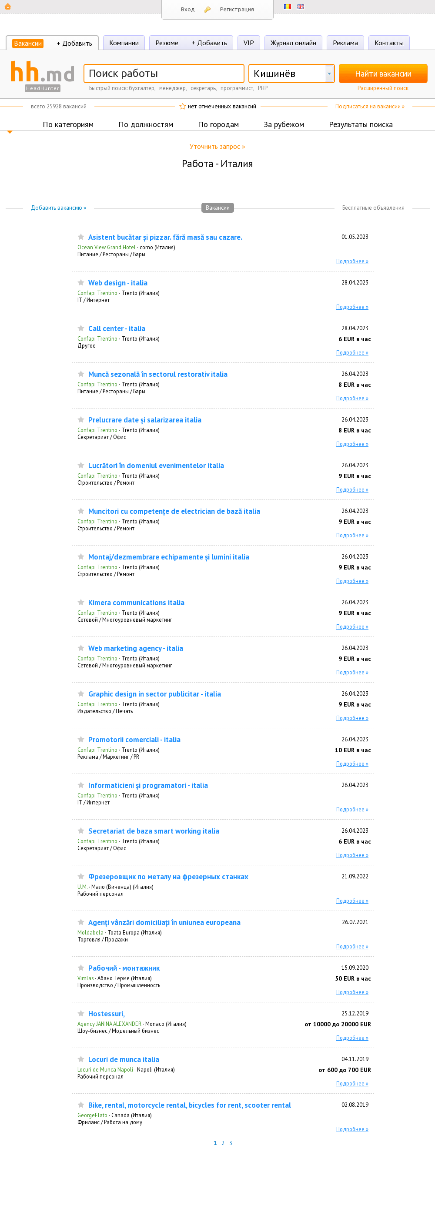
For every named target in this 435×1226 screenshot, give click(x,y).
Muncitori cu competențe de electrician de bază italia (174, 511)
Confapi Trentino (97, 292)
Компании (124, 42)
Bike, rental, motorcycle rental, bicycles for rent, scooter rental (189, 1105)
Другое (86, 345)
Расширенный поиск (383, 88)
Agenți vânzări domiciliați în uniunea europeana (164, 922)
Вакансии (28, 43)
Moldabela (90, 932)
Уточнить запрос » (217, 146)
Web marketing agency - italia (135, 648)
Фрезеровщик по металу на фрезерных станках (168, 877)
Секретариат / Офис (101, 436)
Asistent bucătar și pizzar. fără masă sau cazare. (165, 237)
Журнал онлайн (293, 42)
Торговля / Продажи (102, 939)
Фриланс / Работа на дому (109, 1122)
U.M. (82, 886)
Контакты (389, 42)
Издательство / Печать (105, 710)
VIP (249, 42)
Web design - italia (117, 283)
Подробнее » (352, 261)
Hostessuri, (106, 1014)
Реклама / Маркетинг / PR (108, 756)
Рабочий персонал (100, 893)
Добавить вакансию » (58, 207)
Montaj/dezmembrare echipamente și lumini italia (168, 557)
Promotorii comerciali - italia (134, 740)
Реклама (345, 42)
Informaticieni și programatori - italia (148, 785)
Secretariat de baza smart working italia (153, 831)
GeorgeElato (92, 1115)
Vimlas (85, 978)
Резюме (166, 42)
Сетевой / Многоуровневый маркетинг (124, 619)
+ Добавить (74, 43)
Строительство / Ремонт (105, 482)
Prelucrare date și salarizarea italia (144, 420)
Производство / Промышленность (118, 984)
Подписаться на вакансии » (370, 106)
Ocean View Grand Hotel (106, 247)
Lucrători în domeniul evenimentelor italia (156, 465)
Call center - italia (116, 328)
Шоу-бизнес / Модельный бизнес (118, 1030)
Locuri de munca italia (123, 1059)
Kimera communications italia (136, 602)
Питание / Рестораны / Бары (111, 254)
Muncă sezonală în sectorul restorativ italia (158, 374)
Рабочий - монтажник (124, 968)
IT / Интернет (93, 299)
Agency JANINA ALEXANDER (109, 1023)
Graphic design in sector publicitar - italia (154, 694)
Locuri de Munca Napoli (105, 1069)
